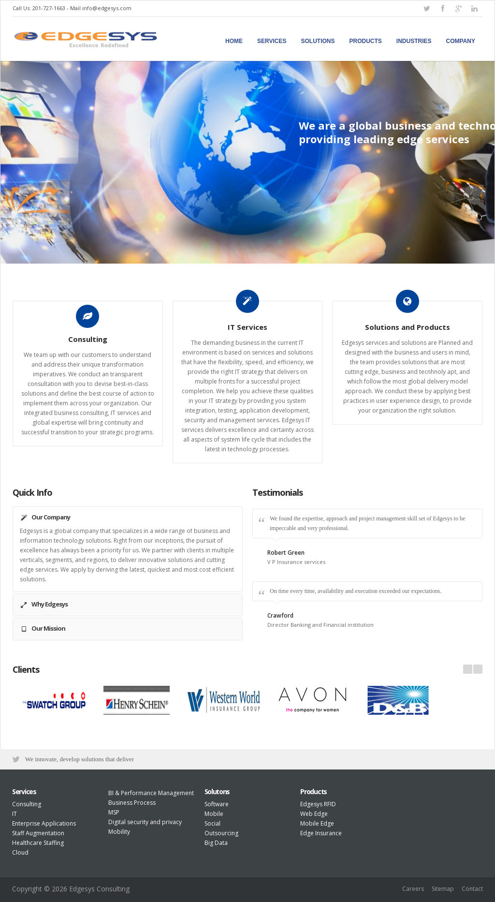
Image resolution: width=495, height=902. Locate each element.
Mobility (119, 832)
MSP (113, 812)
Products (365, 41)
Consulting (26, 804)
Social (212, 823)
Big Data (216, 843)
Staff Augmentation (38, 833)
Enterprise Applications (44, 823)
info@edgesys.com (106, 8)
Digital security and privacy (145, 822)
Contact (472, 889)
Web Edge (314, 814)
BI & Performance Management (151, 793)
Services (271, 41)
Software (216, 804)
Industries (414, 41)
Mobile (213, 814)
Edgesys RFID (318, 804)
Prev (467, 669)
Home (234, 41)
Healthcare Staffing (38, 843)
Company (460, 41)
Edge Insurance (321, 833)
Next (477, 669)
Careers (413, 889)
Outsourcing (221, 833)
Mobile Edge (317, 823)
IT (14, 814)
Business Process (132, 802)
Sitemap (443, 889)
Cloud (20, 852)
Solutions (318, 41)
